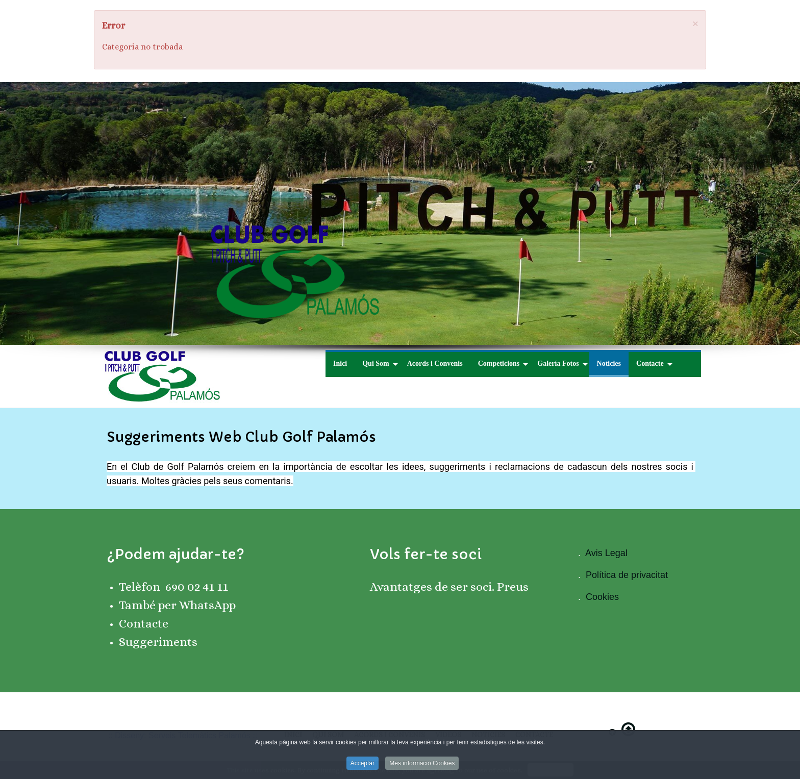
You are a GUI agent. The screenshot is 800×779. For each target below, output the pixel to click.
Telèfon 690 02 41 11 (173, 587)
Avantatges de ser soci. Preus (449, 587)
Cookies (602, 597)
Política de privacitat (627, 575)
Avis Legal (606, 553)
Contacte (143, 623)
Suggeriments (158, 642)
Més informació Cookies (422, 768)
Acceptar (362, 768)
